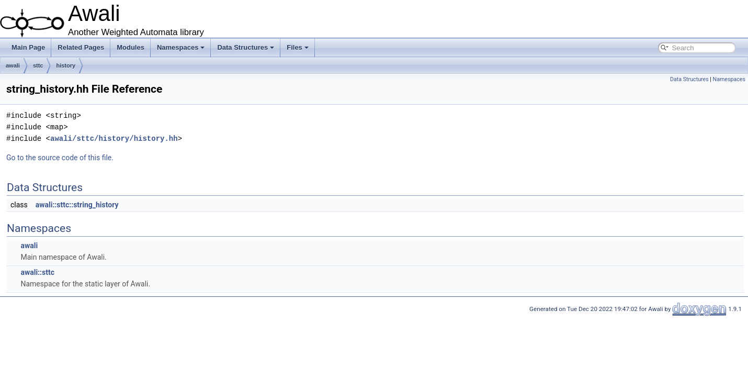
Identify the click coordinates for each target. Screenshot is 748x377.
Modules (130, 47)
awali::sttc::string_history (77, 205)
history (65, 65)
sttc (38, 65)
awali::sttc (37, 272)
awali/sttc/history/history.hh (114, 138)
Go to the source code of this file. (60, 157)
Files (298, 47)
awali (13, 65)
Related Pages (81, 47)
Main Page (28, 47)
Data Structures (245, 47)
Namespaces (181, 47)
